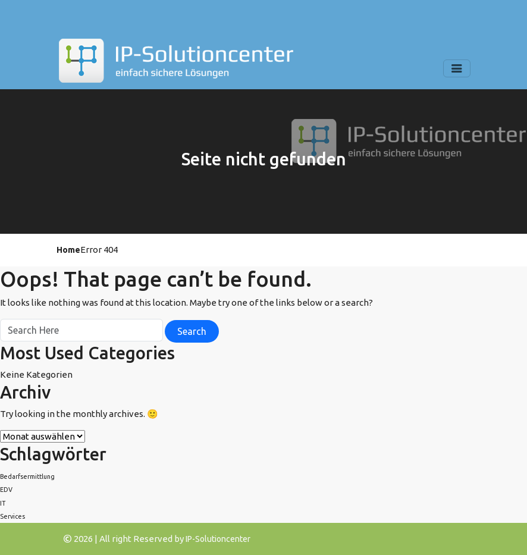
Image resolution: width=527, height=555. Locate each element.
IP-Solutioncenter (218, 539)
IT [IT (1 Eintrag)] (2, 503)
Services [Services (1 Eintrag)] (12, 516)
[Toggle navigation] (456, 68)
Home (68, 250)
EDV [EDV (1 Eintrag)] (6, 489)
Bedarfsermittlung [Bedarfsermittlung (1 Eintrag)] (27, 476)
